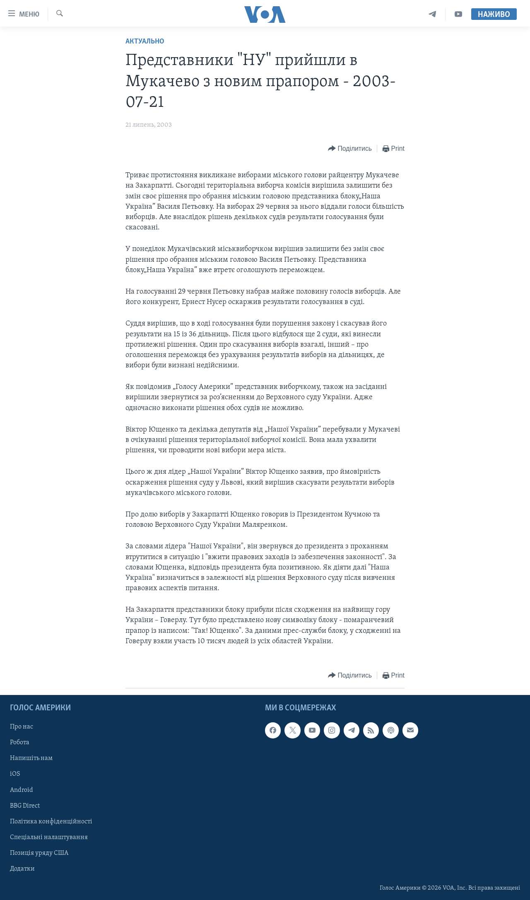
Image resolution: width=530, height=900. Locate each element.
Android (21, 790)
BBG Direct (25, 806)
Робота (19, 743)
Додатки (22, 869)
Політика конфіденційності (51, 821)
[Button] (350, 148)
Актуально (144, 42)
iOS (15, 774)
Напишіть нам (31, 758)
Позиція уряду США (39, 853)
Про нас (21, 727)
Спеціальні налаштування (49, 837)
